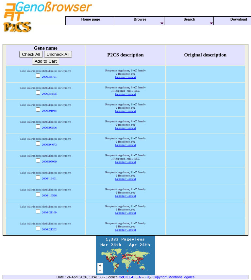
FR (146, 277)
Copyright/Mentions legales (174, 277)
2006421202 (49, 229)
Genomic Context (125, 77)
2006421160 (49, 212)
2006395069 (49, 161)
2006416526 (49, 195)
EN (139, 277)
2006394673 (49, 144)
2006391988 (49, 110)
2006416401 (49, 178)
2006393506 (49, 127)
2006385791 (49, 76)
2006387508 (49, 93)
